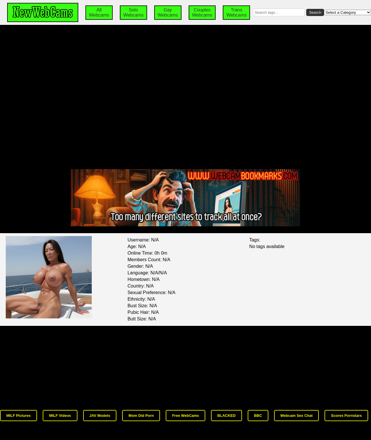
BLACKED (226, 415)
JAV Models (99, 415)
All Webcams (99, 12)
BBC (258, 415)
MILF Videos (60, 415)
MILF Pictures (18, 415)
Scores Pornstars (346, 415)
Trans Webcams (236, 12)
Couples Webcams (202, 12)
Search (315, 12)
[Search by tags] (279, 12)
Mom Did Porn (141, 415)
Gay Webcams (168, 12)
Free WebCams (185, 415)
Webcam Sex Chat (296, 415)
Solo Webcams (133, 12)
